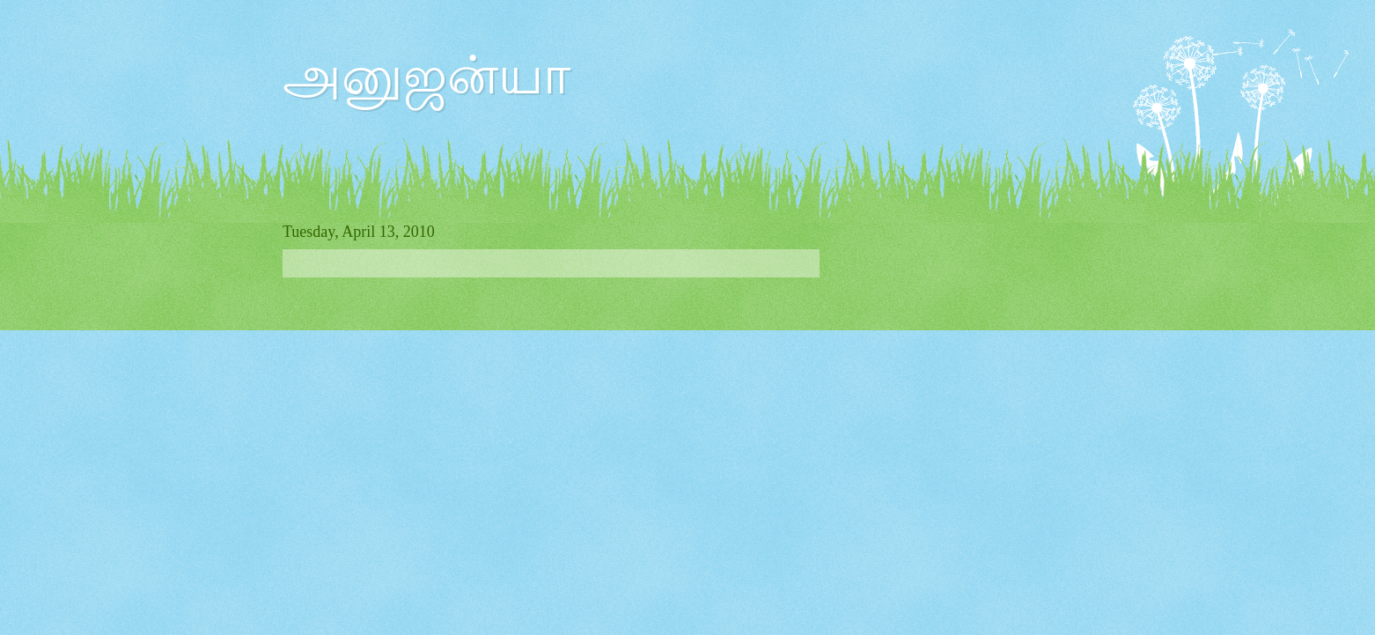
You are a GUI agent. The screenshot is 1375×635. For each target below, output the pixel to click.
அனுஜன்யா (426, 76)
